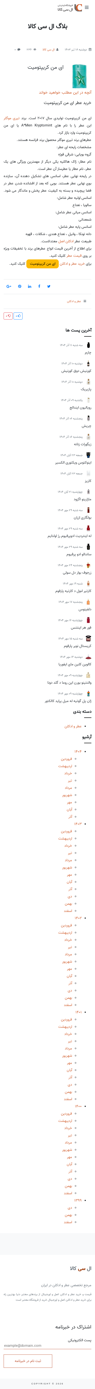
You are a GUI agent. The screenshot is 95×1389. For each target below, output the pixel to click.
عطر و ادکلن (73, 726)
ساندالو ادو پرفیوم (78, 554)
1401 (78, 1012)
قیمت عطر (74, 256)
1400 (78, 1106)
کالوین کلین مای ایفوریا (74, 664)
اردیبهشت (65, 766)
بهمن (68, 904)
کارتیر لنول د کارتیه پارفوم (73, 591)
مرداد (68, 788)
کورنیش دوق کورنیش (76, 371)
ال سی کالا (49, 49)
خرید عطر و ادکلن (72, 264)
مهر (69, 802)
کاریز (88, 481)
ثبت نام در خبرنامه (28, 1361)
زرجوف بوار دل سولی (77, 573)
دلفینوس (85, 609)
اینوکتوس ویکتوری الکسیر (73, 462)
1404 (78, 752)
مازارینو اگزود (82, 499)
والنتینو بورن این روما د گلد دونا (69, 683)
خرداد (68, 773)
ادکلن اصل (65, 241)
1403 (78, 824)
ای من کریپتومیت (46, 67)
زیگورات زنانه (82, 444)
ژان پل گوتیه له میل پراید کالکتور (68, 701)
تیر (70, 781)
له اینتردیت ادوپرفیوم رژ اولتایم (69, 536)
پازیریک (86, 389)
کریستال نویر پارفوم (77, 646)
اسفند (68, 911)
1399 (78, 1200)
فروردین (66, 759)
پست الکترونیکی (47, 1343)
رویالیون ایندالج (80, 407)
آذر (70, 817)
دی (70, 896)
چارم (88, 352)
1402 (78, 918)
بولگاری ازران (82, 518)
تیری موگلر (12, 118)
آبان (69, 810)
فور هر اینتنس (81, 628)
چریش (86, 426)
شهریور (67, 795)
